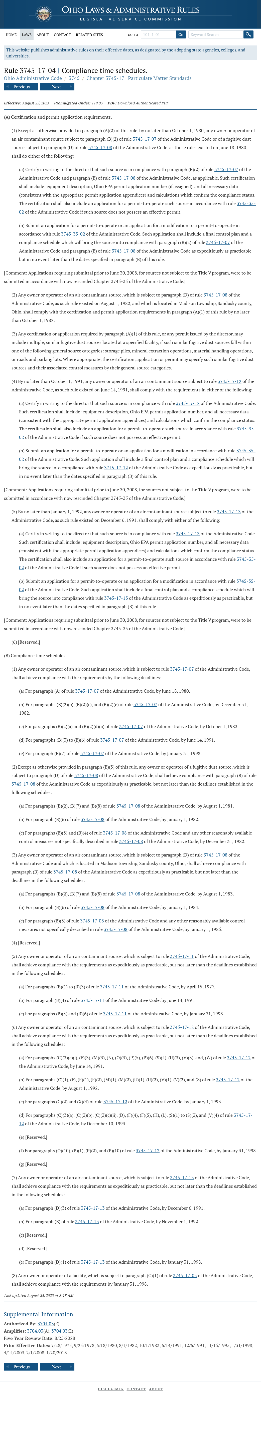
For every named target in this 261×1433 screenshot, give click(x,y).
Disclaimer (111, 1389)
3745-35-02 (73, 234)
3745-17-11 (182, 956)
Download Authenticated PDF (142, 102)
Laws (27, 34)
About (43, 34)
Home (11, 34)
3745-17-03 (185, 1275)
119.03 (96, 102)
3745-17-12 (229, 381)
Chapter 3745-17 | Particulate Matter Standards (139, 78)
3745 (74, 78)
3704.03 (46, 1324)
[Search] (248, 34)
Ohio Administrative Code (33, 78)
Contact (62, 34)
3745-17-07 (145, 139)
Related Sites (89, 34)
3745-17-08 (100, 147)
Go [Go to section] (180, 34)
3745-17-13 (229, 512)
